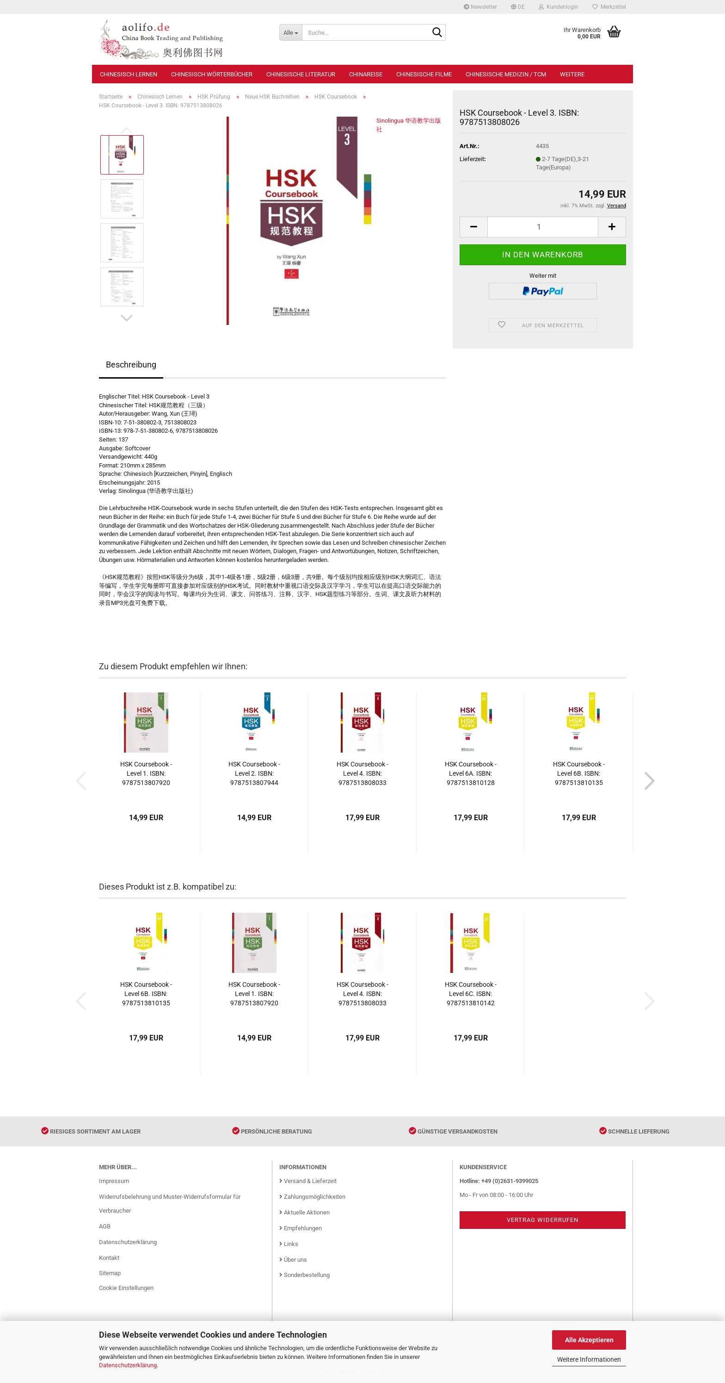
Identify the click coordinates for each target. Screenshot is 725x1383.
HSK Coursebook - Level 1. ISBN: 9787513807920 (146, 773)
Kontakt (109, 1257)
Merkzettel (609, 7)
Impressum (114, 1180)
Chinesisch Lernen (128, 74)
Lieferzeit (472, 159)
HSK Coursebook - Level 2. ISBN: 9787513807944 (254, 773)
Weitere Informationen (589, 1359)
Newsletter (480, 7)
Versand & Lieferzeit (308, 1180)
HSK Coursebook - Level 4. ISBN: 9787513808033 (362, 773)
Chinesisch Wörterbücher (211, 74)
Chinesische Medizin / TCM (506, 74)
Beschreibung (131, 364)
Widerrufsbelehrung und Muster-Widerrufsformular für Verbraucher (169, 1203)
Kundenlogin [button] (558, 7)
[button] (518, 7)
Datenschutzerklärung (128, 1365)
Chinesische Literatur (300, 74)
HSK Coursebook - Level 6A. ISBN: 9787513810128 (471, 773)
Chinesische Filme (424, 74)
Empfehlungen (300, 1228)
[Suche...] (290, 32)
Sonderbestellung (304, 1274)
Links (288, 1243)
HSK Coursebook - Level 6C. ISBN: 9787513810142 (471, 994)
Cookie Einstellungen (126, 1287)
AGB (105, 1226)
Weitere (572, 74)
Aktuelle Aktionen (304, 1212)
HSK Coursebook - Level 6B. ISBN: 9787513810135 (579, 773)
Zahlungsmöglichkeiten (312, 1196)
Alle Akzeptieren (589, 1340)
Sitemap (110, 1273)
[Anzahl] (542, 227)
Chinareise (365, 74)
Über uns (293, 1259)
